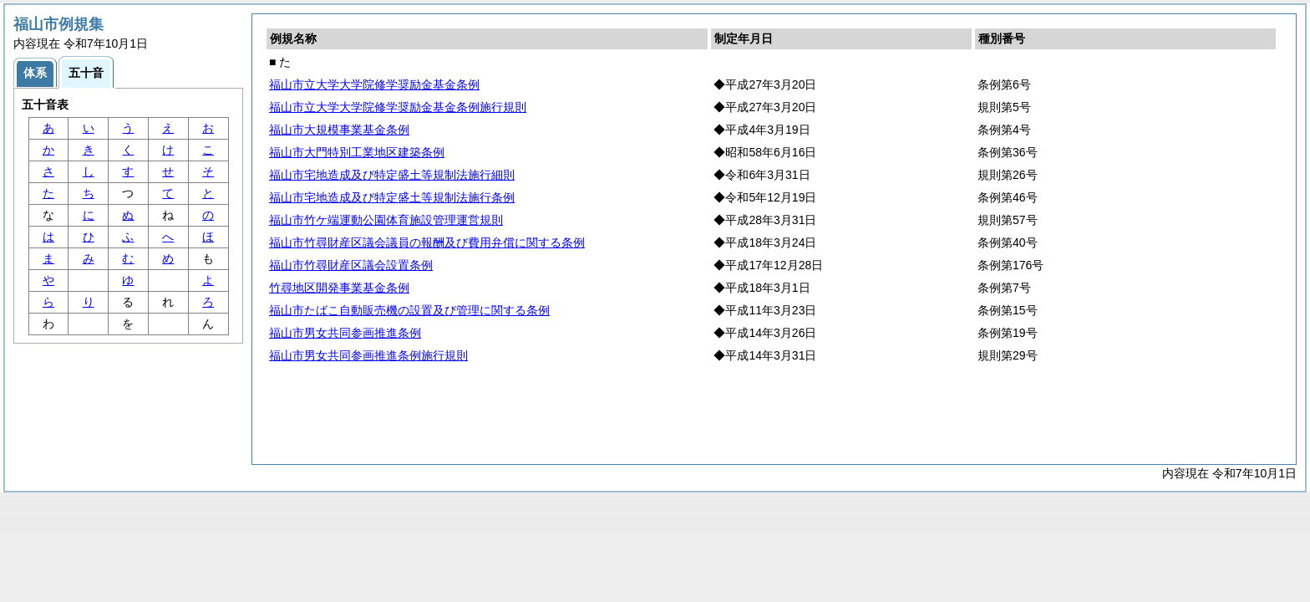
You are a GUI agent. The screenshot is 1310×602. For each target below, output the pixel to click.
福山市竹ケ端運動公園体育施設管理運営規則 (386, 220)
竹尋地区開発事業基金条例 (339, 287)
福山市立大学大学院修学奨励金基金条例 (374, 84)
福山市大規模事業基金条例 (339, 129)
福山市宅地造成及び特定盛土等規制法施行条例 (392, 197)
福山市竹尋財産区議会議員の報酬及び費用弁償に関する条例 (427, 242)
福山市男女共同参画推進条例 (345, 332)
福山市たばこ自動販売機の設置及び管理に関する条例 (409, 310)
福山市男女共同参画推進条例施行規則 (368, 355)
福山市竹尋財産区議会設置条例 (351, 265)
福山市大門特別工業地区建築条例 (356, 152)
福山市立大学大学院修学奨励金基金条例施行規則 (397, 107)
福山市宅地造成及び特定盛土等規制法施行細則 (392, 174)
